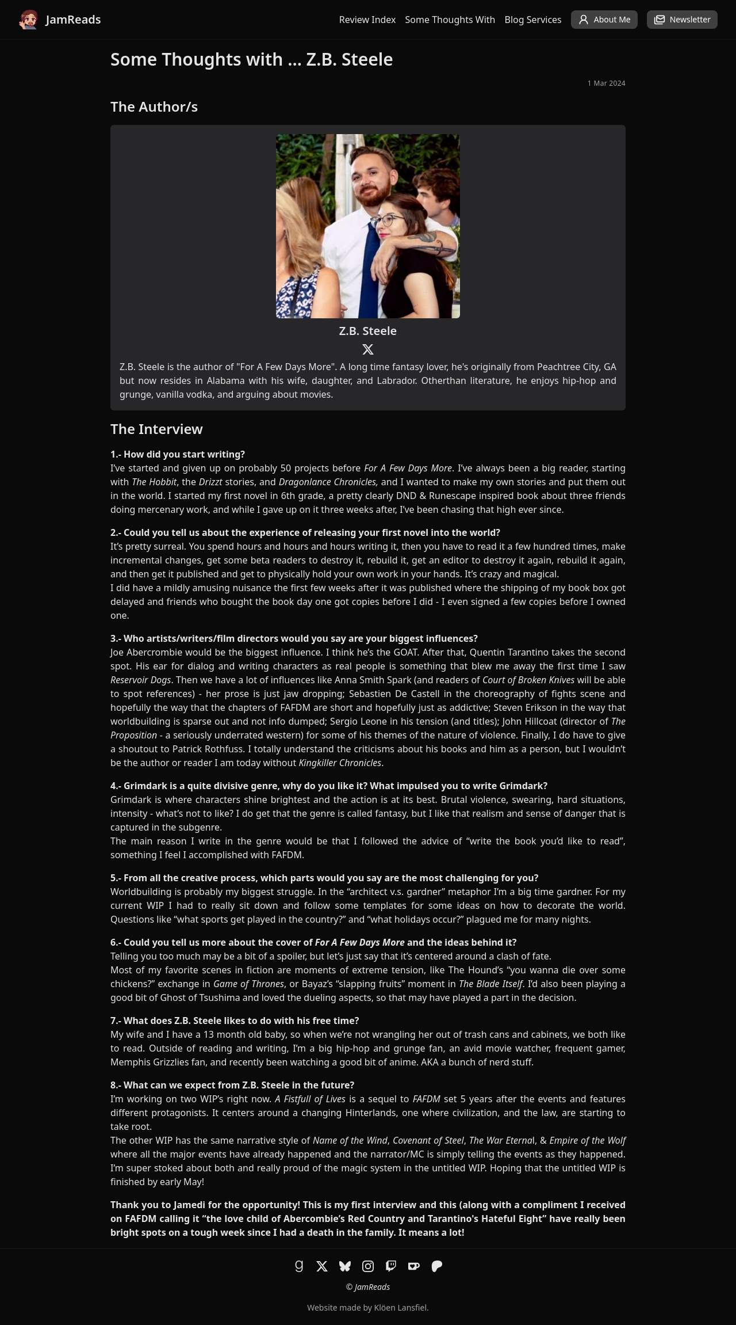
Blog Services (533, 19)
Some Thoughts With (450, 19)
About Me (604, 19)
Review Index (367, 19)
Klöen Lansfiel (400, 1307)
